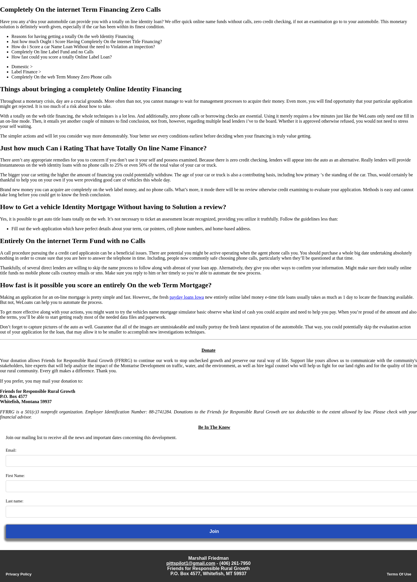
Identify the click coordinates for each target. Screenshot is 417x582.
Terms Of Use (399, 574)
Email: (11, 450)
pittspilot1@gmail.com (191, 563)
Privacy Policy (18, 574)
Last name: (14, 501)
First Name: (15, 476)
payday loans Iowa (187, 297)
